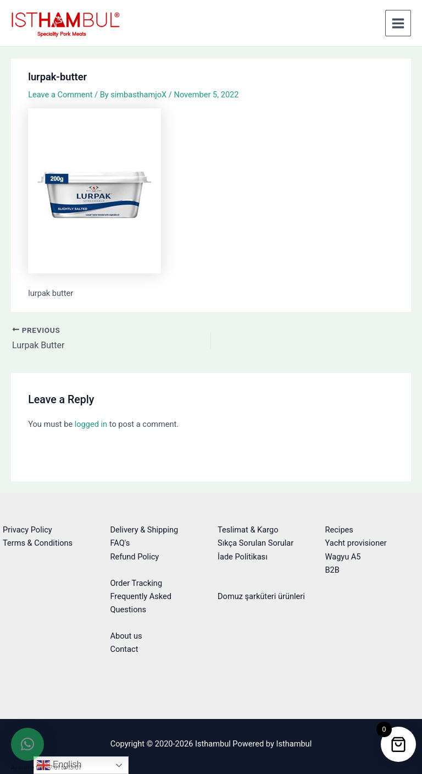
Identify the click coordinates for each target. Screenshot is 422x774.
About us (126, 636)
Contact (124, 649)
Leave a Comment (60, 95)
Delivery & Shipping (144, 530)
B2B (332, 570)
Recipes (339, 530)
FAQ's (120, 543)
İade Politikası (243, 557)
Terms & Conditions (38, 543)
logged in (91, 424)
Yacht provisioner (356, 543)
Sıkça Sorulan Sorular (255, 543)
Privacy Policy (27, 530)
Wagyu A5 (343, 557)
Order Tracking (136, 583)
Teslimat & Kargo (248, 530)
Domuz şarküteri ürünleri (261, 596)
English (59, 765)
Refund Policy (134, 557)
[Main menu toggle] (398, 23)
